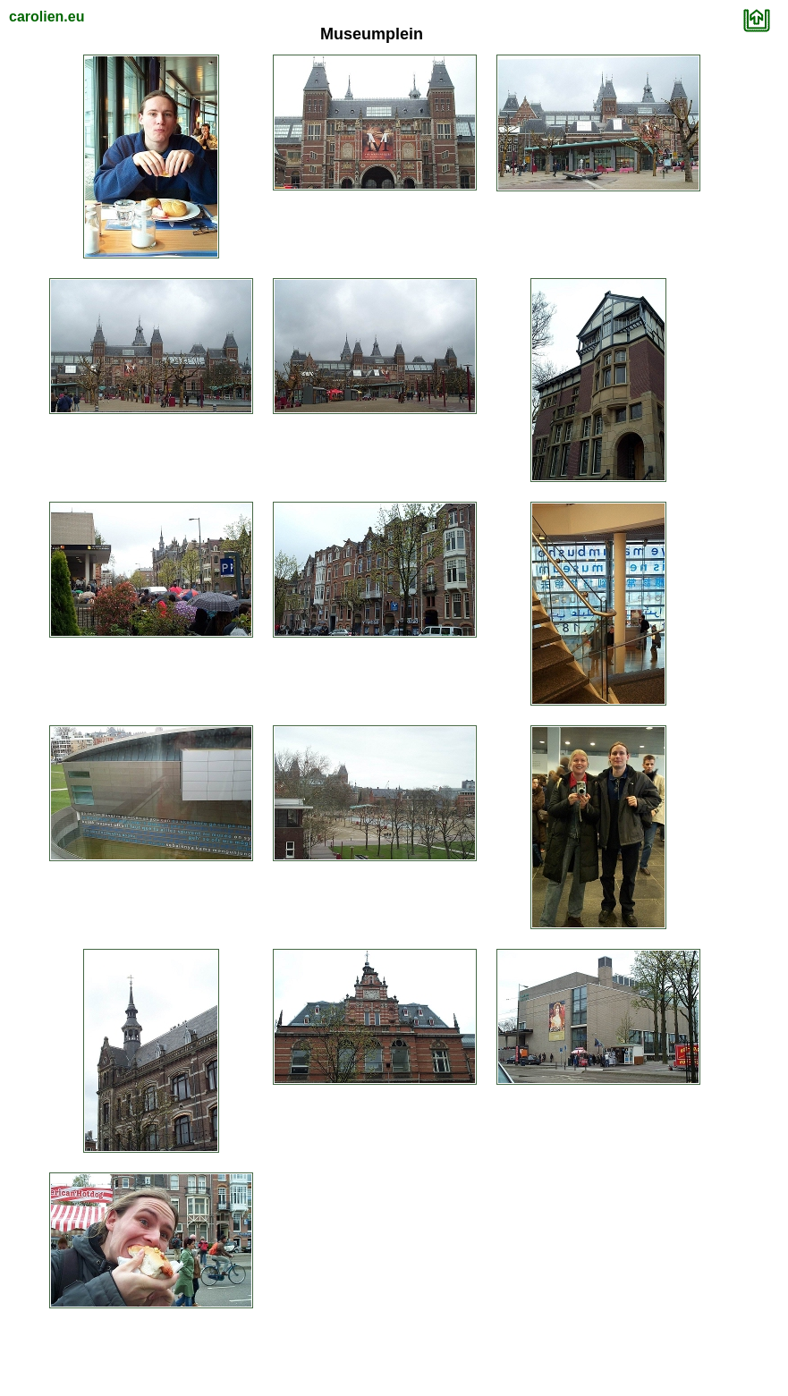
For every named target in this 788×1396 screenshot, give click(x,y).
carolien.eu (46, 16)
